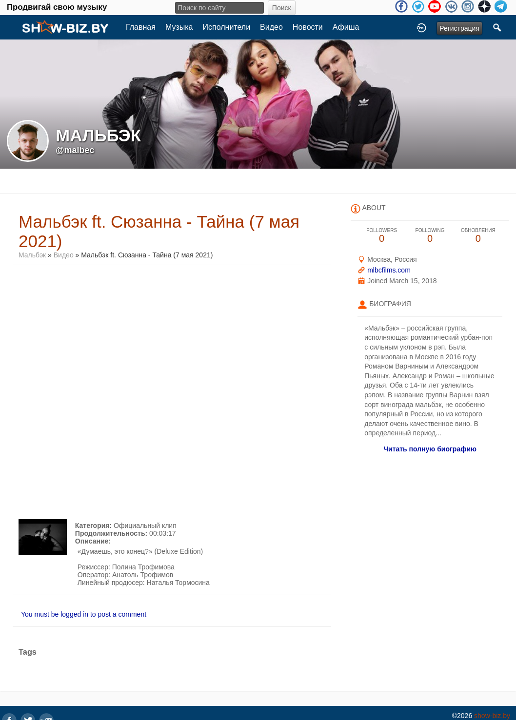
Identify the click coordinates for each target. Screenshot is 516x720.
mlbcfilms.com (389, 270)
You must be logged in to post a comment (83, 614)
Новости (308, 27)
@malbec (75, 150)
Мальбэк (33, 255)
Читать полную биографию (429, 449)
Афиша (346, 27)
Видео (271, 27)
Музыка (179, 27)
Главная (141, 27)
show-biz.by (492, 716)
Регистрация (459, 28)
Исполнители (227, 27)
